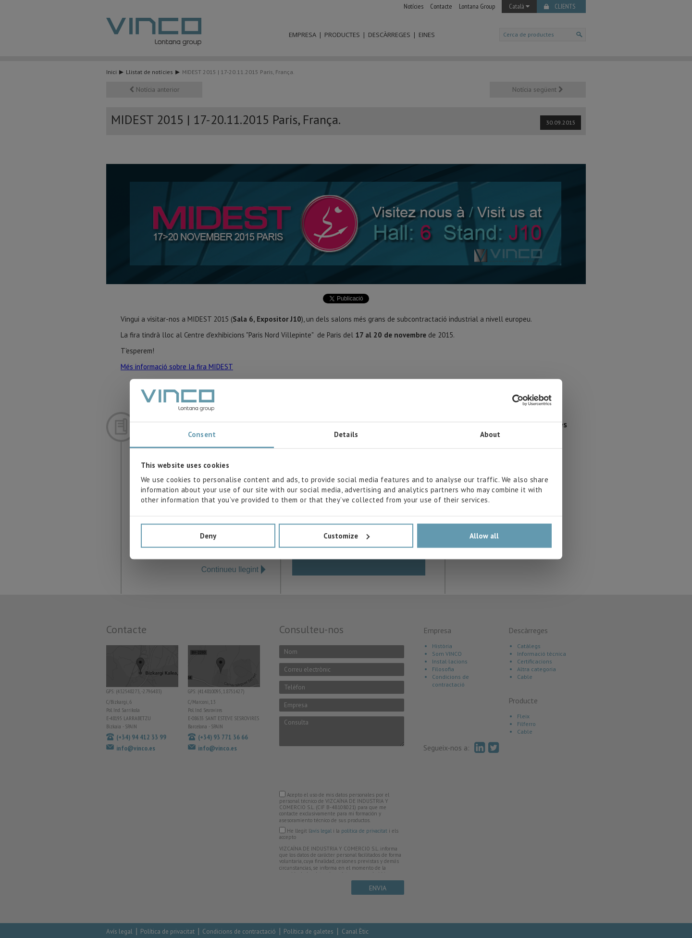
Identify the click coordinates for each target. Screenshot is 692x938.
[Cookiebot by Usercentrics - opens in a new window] (510, 400)
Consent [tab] (202, 434)
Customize (346, 535)
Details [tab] (346, 434)
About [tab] (490, 434)
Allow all (484, 535)
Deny (208, 535)
